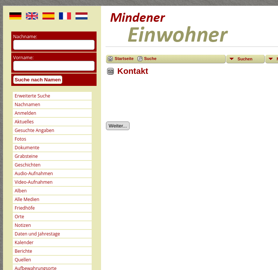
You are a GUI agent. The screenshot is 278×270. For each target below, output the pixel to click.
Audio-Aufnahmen (34, 173)
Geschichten (28, 165)
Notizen (23, 225)
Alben (21, 191)
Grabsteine (26, 156)
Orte (19, 216)
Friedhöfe (25, 208)
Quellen (23, 259)
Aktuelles (24, 121)
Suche (150, 58)
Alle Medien (27, 199)
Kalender (24, 242)
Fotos (20, 139)
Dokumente (27, 147)
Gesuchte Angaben (34, 130)
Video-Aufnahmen (34, 182)
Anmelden (25, 113)
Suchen (244, 59)
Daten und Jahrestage (37, 234)
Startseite (124, 58)
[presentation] (163, 101)
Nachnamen (27, 104)
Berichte (23, 251)
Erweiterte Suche (32, 96)
